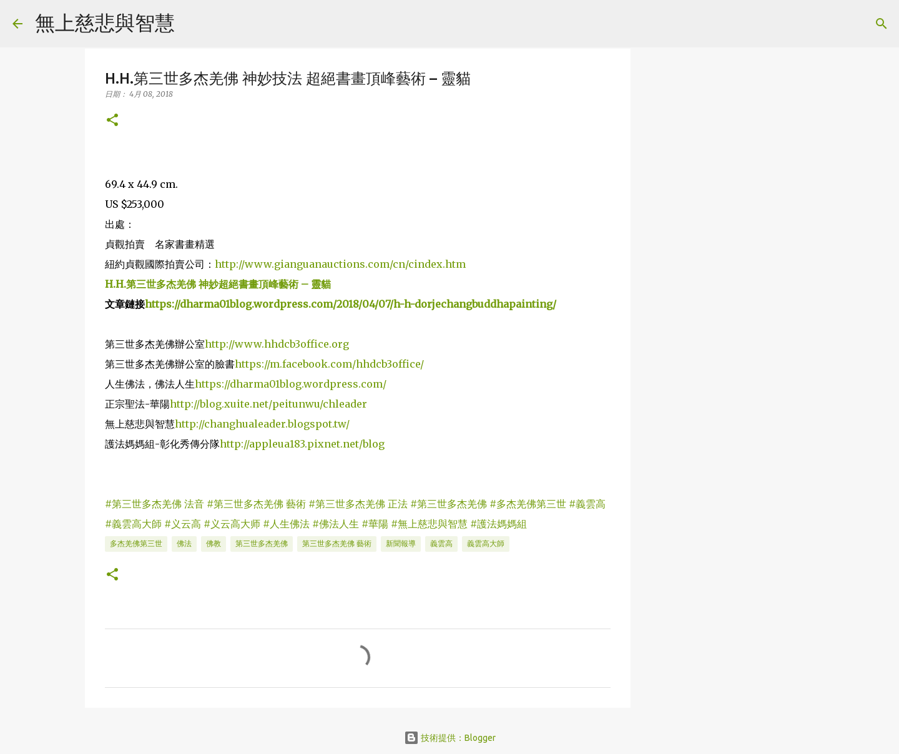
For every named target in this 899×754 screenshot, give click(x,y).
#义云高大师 (232, 523)
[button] (112, 120)
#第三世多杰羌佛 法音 (154, 503)
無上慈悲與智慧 (105, 22)
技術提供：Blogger (450, 738)
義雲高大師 (485, 543)
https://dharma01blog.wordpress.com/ (290, 384)
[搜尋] (192, 24)
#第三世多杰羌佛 (448, 503)
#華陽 (374, 523)
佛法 (184, 543)
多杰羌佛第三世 (136, 543)
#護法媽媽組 (498, 523)
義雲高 (441, 543)
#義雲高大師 (133, 523)
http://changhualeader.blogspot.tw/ (262, 424)
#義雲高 (587, 503)
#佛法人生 (335, 523)
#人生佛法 (286, 523)
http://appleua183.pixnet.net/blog (302, 444)
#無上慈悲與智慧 (429, 523)
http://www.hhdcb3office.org (277, 344)
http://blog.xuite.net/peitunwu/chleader (268, 404)
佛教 (213, 543)
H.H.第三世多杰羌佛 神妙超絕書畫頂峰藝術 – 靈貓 (218, 284)
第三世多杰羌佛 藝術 (336, 543)
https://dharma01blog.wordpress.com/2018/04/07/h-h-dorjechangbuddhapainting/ (350, 304)
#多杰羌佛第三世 (527, 503)
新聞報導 (401, 543)
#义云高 (182, 523)
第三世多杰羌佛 (261, 543)
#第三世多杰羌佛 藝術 (256, 503)
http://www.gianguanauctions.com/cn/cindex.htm (340, 264)
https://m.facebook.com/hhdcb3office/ (329, 364)
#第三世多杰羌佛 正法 (358, 503)
